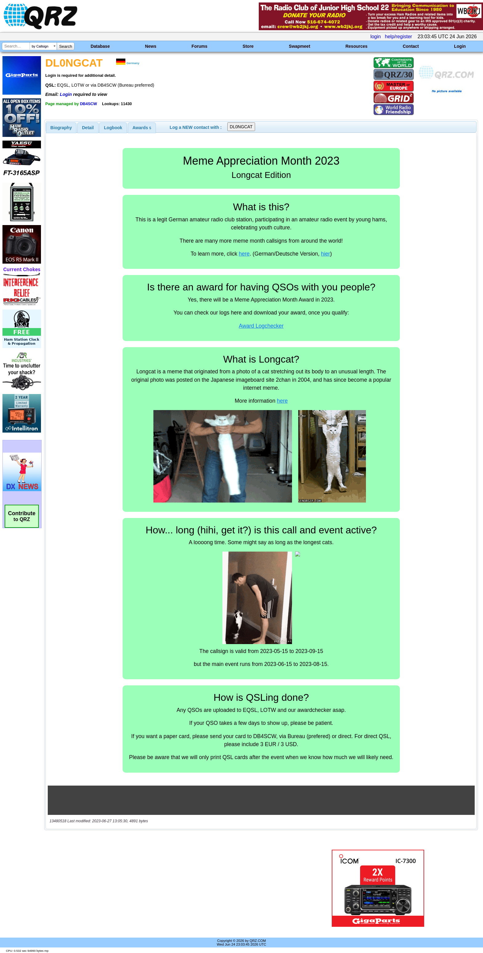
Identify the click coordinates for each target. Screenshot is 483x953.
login (375, 36)
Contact (411, 46)
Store (248, 46)
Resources (356, 46)
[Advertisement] (166, 888)
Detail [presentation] (88, 127)
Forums (199, 46)
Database (100, 46)
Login (460, 46)
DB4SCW (88, 103)
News (150, 46)
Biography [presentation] (61, 127)
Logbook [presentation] (113, 127)
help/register (398, 36)
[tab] (61, 127)
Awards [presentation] (141, 127)
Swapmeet (299, 46)
